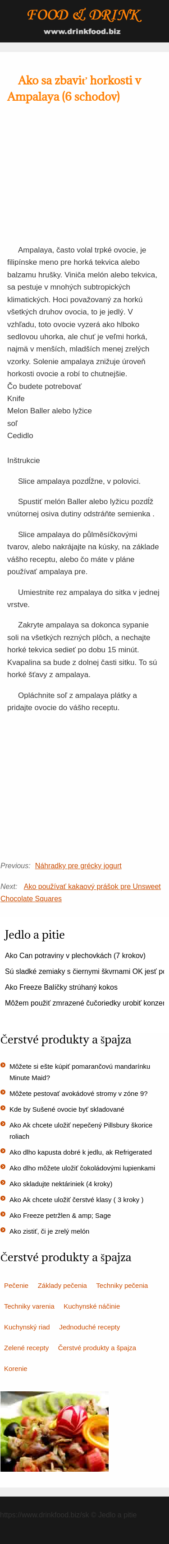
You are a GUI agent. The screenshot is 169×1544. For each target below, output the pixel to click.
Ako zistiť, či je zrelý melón (49, 1231)
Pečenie (16, 1285)
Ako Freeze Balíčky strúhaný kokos (61, 987)
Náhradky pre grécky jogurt (78, 866)
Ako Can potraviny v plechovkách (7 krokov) (75, 955)
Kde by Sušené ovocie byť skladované (66, 1109)
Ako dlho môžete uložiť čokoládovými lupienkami (82, 1168)
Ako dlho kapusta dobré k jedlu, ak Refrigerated (80, 1152)
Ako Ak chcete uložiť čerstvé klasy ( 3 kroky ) (76, 1199)
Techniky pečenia (122, 1285)
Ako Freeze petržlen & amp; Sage (60, 1215)
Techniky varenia (29, 1306)
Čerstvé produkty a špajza (97, 1348)
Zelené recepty (26, 1348)
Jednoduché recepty (89, 1327)
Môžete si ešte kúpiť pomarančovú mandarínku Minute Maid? (79, 1071)
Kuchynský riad (27, 1327)
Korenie (15, 1368)
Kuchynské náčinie (92, 1306)
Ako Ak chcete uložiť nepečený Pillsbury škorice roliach (80, 1130)
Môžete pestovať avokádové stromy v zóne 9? (78, 1093)
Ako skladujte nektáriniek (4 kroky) (60, 1184)
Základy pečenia (62, 1285)
